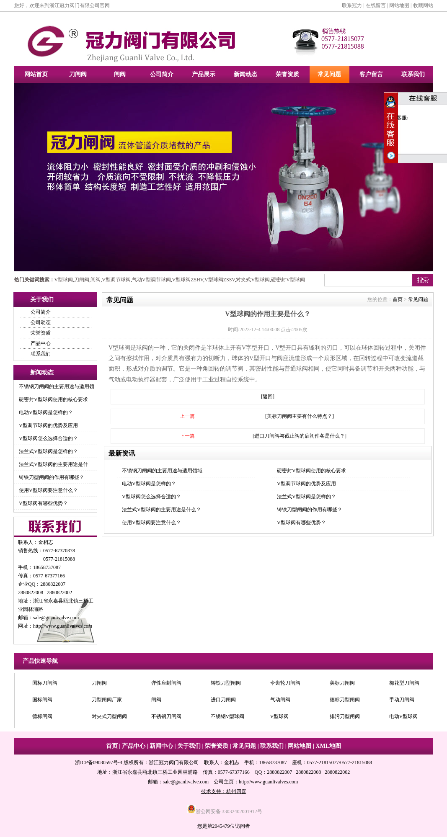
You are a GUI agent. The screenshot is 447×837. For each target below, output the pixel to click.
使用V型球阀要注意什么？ (48, 490)
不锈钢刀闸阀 (166, 717)
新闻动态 (245, 74)
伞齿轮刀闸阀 (285, 684)
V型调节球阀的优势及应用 (48, 425)
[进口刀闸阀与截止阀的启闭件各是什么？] (299, 436)
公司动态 (41, 322)
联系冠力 (352, 5)
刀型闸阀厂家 (107, 700)
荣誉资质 (287, 74)
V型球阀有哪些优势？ (43, 503)
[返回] (267, 396)
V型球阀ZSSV (219, 280)
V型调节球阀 (116, 280)
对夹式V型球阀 (253, 280)
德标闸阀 (42, 717)
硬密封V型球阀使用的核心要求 (53, 399)
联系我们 (413, 74)
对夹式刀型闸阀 (109, 717)
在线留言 (376, 5)
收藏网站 (423, 5)
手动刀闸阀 (401, 700)
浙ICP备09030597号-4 (98, 762)
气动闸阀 (280, 700)
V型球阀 (63, 280)
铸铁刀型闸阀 (226, 684)
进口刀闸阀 (223, 700)
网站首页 (36, 74)
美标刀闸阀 (342, 684)
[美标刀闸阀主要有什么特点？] (299, 416)
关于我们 (189, 746)
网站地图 (399, 5)
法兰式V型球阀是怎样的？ (48, 451)
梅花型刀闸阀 (404, 684)
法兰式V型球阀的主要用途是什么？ (161, 510)
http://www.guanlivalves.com (62, 626)
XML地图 (328, 746)
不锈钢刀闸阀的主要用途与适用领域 (162, 471)
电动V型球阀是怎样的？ (46, 412)
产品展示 (203, 74)
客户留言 (371, 74)
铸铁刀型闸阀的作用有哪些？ (51, 477)
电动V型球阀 (403, 717)
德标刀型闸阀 (345, 700)
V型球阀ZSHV (187, 280)
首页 (398, 299)
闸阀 (120, 74)
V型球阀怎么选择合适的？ (48, 438)
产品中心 (41, 343)
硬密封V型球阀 (288, 280)
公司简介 (161, 74)
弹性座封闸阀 (166, 684)
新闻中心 (161, 746)
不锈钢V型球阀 (228, 717)
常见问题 (329, 74)
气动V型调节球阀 (151, 280)
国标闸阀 (42, 700)
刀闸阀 (78, 74)
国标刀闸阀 (44, 684)
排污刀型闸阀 (345, 717)
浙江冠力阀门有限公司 (174, 762)
